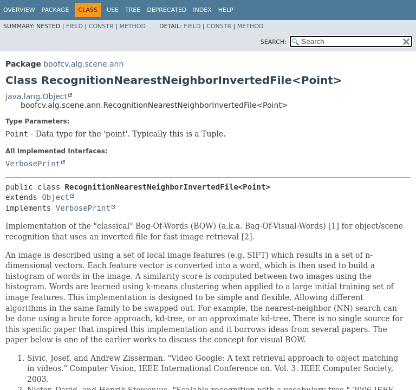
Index (202, 10)
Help (225, 10)
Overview (19, 10)
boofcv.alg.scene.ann (83, 64)
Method (132, 26)
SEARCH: (274, 42)
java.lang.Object (36, 96)
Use (113, 10)
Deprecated (166, 10)
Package (55, 10)
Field (74, 26)
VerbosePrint (32, 163)
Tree (132, 10)
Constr (101, 26)
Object (55, 197)
